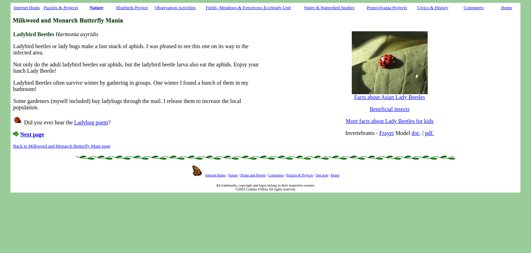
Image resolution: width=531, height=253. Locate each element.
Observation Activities (175, 7)
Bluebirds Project (132, 7)
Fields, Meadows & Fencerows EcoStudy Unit (248, 7)
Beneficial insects (389, 109)
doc (416, 133)
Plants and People (253, 175)
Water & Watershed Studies (329, 7)
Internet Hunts (27, 7)
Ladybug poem (91, 122)
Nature (233, 175)
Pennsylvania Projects (387, 7)
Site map (322, 175)
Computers (474, 7)
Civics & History (432, 7)
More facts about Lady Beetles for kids (390, 121)
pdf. (429, 133)
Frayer (386, 133)
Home (506, 7)
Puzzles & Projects (61, 7)
